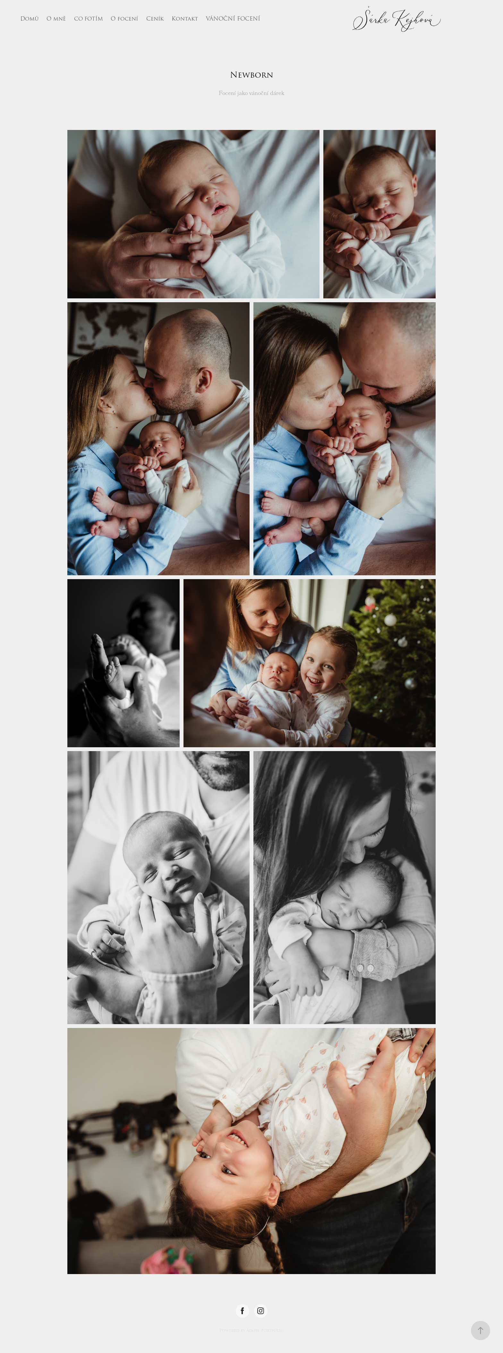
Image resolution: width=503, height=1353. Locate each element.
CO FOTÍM (88, 19)
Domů (29, 19)
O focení (124, 19)
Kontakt (185, 19)
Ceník (155, 19)
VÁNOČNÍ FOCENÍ (233, 19)
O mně (56, 19)
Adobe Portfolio (265, 1330)
